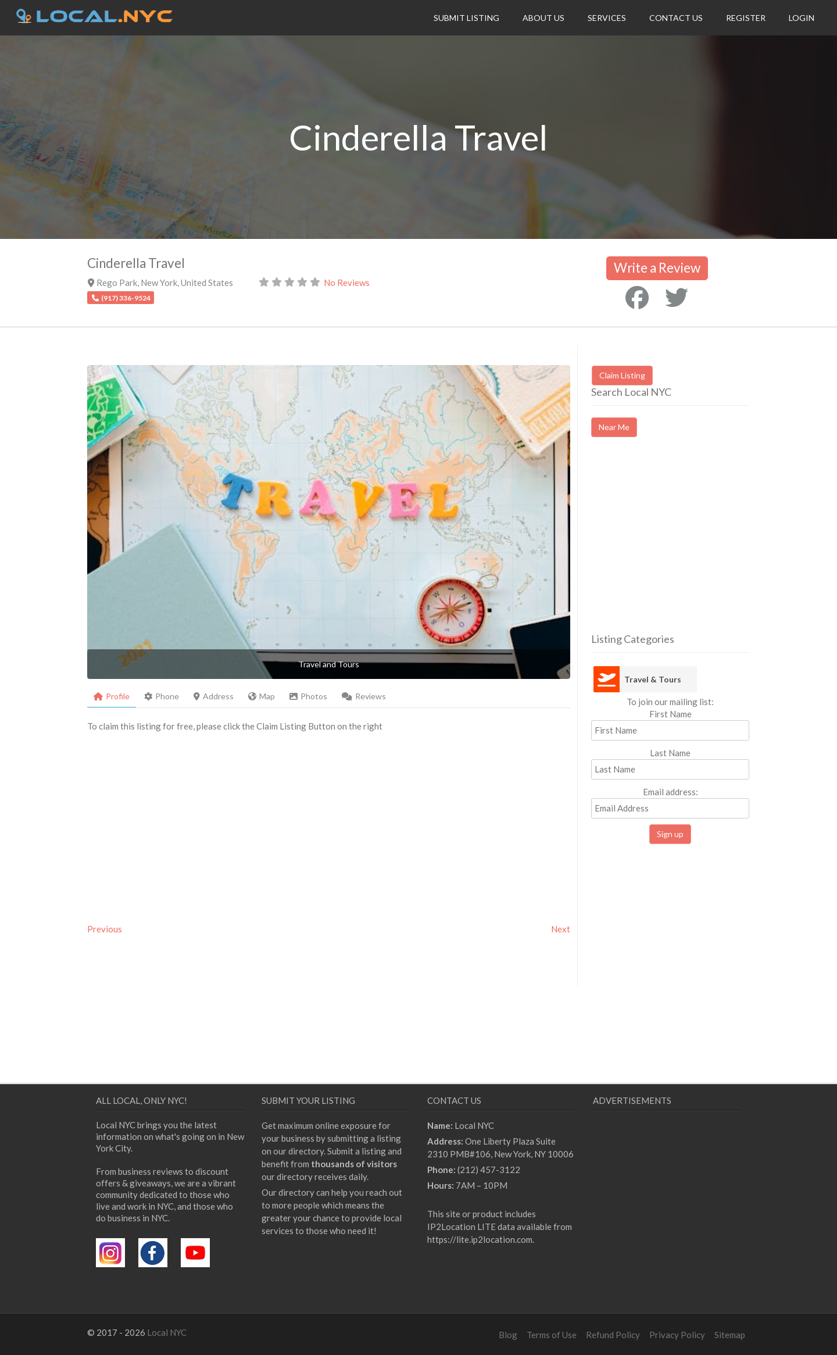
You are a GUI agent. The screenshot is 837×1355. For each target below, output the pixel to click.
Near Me (614, 427)
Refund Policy (613, 1334)
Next (560, 929)
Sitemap (729, 1334)
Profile (112, 696)
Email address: (670, 802)
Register (746, 18)
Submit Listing (466, 18)
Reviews (364, 696)
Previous (104, 929)
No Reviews (347, 282)
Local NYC (167, 1332)
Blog (508, 1334)
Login (801, 18)
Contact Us (676, 18)
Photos (308, 696)
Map (261, 696)
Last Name (670, 753)
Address (214, 696)
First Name (670, 714)
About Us (543, 18)
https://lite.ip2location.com (479, 1239)
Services (607, 18)
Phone (161, 696)
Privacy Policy (677, 1334)
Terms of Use (552, 1334)
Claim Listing (622, 375)
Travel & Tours (652, 679)
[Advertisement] (688, 545)
